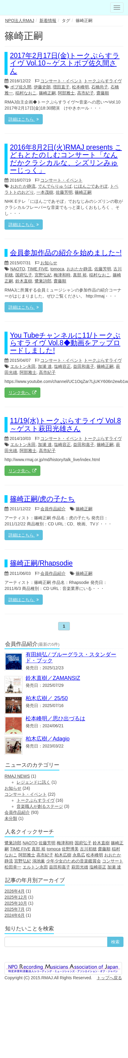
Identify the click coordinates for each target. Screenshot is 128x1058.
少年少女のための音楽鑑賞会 (73, 861)
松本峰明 (80, 86)
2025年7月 (15, 909)
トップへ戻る (109, 977)
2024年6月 (15, 915)
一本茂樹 (44, 192)
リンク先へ (22, 392)
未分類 (11, 818)
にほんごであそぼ (91, 186)
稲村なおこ (25, 93)
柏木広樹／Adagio (48, 739)
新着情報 (47, 20)
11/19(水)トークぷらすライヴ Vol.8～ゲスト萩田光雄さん (65, 424)
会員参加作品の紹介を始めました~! (66, 253)
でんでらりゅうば (55, 186)
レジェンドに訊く (33, 782)
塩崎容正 (62, 366)
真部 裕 (80, 274)
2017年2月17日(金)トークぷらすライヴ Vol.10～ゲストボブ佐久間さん (65, 63)
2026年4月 (15, 891)
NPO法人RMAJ (19, 20)
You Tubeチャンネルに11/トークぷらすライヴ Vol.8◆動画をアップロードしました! (65, 343)
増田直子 (61, 86)
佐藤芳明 (64, 192)
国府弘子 (23, 274)
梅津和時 (62, 274)
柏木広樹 (63, 854)
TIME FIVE (37, 268)
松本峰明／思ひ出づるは (55, 718)
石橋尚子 (99, 86)
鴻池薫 (38, 861)
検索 (115, 941)
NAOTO (17, 268)
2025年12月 (16, 897)
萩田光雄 (79, 867)
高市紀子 (85, 93)
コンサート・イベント (61, 80)
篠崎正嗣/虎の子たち (42, 499)
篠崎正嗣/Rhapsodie (41, 563)
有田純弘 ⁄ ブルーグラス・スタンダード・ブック (71, 658)
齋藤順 (102, 93)
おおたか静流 (23, 186)
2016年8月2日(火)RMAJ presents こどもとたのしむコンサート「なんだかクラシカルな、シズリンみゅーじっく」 (66, 158)
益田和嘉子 (83, 366)
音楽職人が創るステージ (40, 806)
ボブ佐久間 (20, 86)
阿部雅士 (66, 93)
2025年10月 (16, 903)
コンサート (112, 861)
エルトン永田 (23, 366)
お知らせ (48, 262)
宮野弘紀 (43, 274)
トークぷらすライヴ (103, 80)
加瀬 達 (45, 366)
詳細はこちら (23, 119)
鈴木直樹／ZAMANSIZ (53, 678)
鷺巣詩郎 (43, 281)
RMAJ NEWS (17, 776)
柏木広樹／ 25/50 (47, 698)
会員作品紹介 (53, 508)
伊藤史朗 (42, 86)
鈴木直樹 (23, 281)
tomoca (57, 268)
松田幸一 (13, 867)
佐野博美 (70, 848)
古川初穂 (88, 848)
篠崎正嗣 (47, 93)
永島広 (79, 854)
